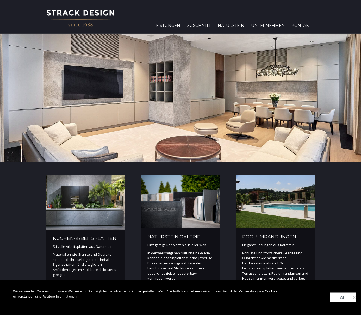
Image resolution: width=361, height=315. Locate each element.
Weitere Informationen (60, 296)
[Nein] (354, 297)
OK (343, 297)
